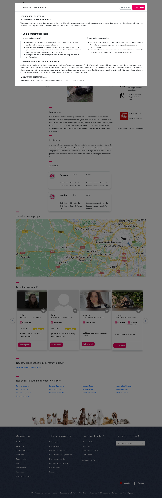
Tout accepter (138, 7)
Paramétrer (125, 7)
